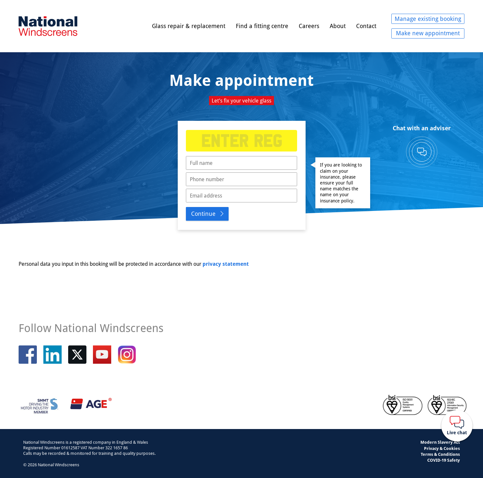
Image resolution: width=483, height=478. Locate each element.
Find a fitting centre (262, 26)
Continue (203, 213)
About (338, 26)
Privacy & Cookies (442, 448)
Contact (366, 26)
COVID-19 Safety (443, 460)
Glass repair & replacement (188, 26)
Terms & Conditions (440, 454)
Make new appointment (428, 33)
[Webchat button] (457, 425)
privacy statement (226, 263)
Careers (309, 26)
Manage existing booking (428, 19)
